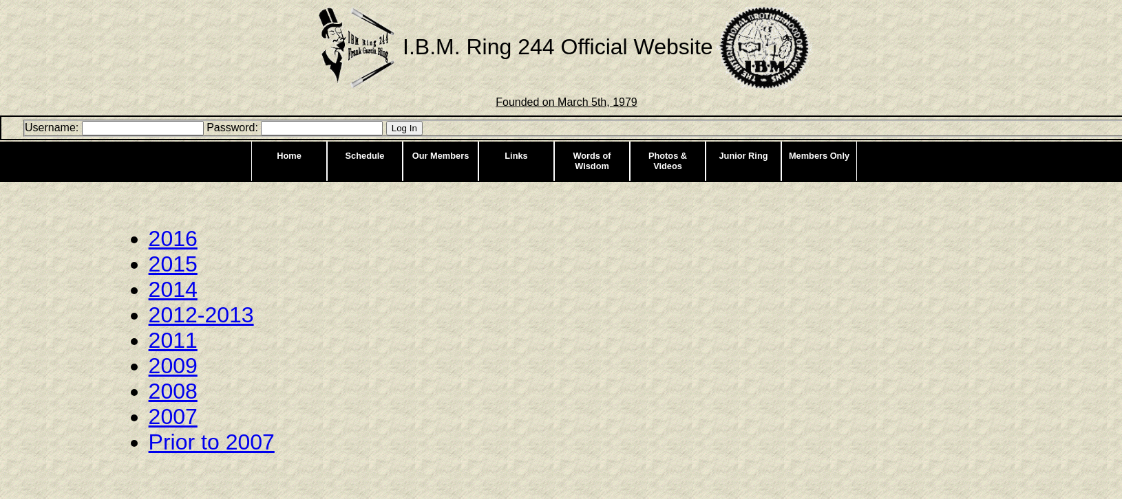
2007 (173, 416)
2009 (173, 365)
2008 (173, 391)
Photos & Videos (667, 161)
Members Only (819, 156)
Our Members (440, 156)
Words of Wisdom (592, 161)
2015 (173, 264)
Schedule (365, 156)
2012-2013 (201, 314)
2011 (173, 340)
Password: (232, 127)
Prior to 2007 (212, 442)
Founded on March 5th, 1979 (566, 102)
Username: (51, 127)
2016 (173, 238)
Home (289, 156)
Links (516, 156)
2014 (173, 289)
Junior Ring (743, 156)
